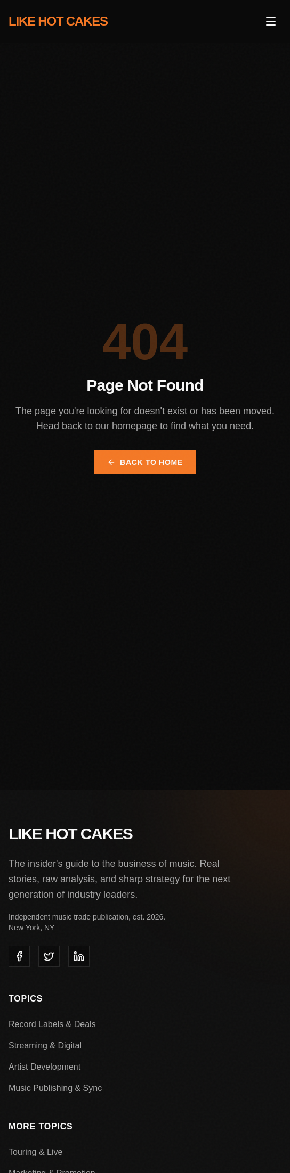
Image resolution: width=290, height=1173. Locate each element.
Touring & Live (35, 1151)
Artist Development (44, 1066)
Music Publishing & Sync (55, 1088)
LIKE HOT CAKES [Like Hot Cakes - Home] (58, 21)
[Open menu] (270, 21)
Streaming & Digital (45, 1045)
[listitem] (19, 956)
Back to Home (145, 462)
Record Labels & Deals (52, 1024)
